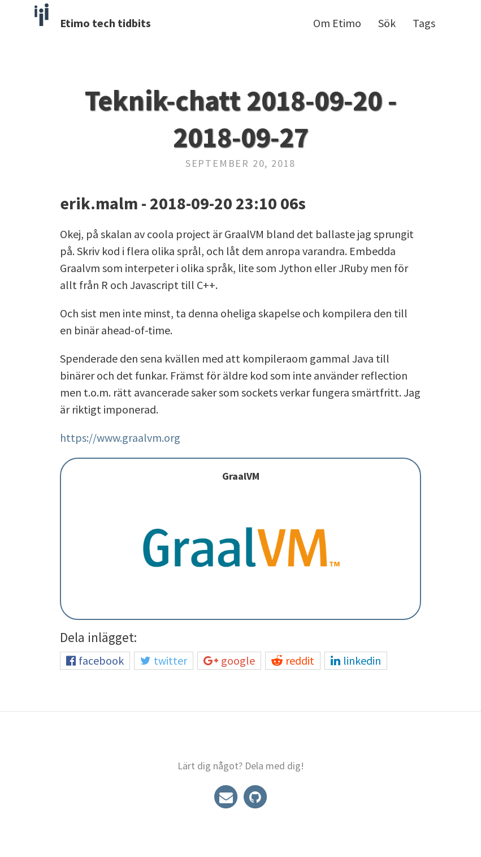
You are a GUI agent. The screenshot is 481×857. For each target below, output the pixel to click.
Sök (387, 23)
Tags (424, 23)
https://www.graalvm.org (120, 437)
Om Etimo (337, 23)
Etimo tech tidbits (105, 23)
